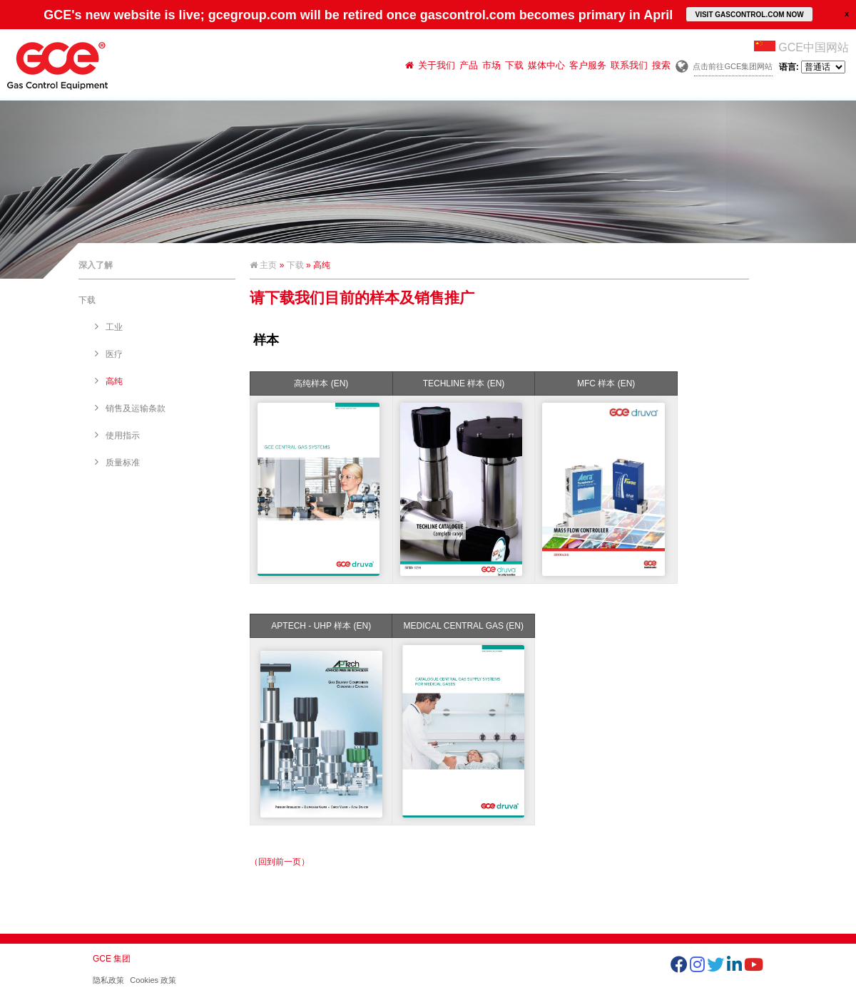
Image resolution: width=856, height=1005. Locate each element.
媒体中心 (546, 65)
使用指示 (123, 435)
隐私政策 (108, 980)
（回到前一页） (280, 862)
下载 (514, 65)
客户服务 (587, 65)
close (847, 13)
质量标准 (123, 463)
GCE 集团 (112, 959)
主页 (263, 265)
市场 (491, 65)
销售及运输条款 (135, 408)
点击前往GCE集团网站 (733, 66)
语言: (812, 67)
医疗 (114, 354)
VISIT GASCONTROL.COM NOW (749, 15)
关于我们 (436, 65)
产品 (468, 65)
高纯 (114, 381)
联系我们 (629, 65)
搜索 (661, 65)
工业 (114, 327)
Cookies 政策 (153, 980)
